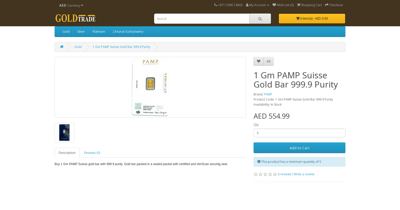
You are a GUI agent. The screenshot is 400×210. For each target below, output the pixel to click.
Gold (66, 31)
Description (67, 153)
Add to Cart (300, 147)
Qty (256, 124)
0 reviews (284, 174)
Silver (81, 31)
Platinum (99, 31)
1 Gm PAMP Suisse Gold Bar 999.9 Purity (121, 47)
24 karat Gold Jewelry (128, 31)
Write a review (304, 174)
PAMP (268, 94)
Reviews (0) (92, 153)
